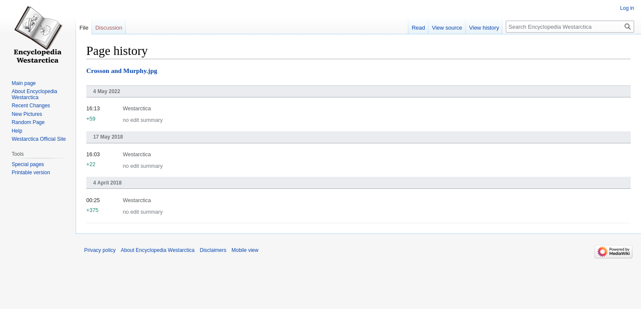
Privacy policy (99, 250)
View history (484, 27)
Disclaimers (213, 250)
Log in (627, 8)
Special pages (28, 164)
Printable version (31, 173)
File (83, 27)
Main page (24, 83)
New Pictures (27, 114)
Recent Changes (31, 106)
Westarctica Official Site (39, 139)
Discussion (108, 27)
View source (447, 27)
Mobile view (244, 250)
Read (418, 27)
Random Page (28, 122)
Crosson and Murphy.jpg (121, 70)
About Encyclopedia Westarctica (34, 94)
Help (17, 131)
